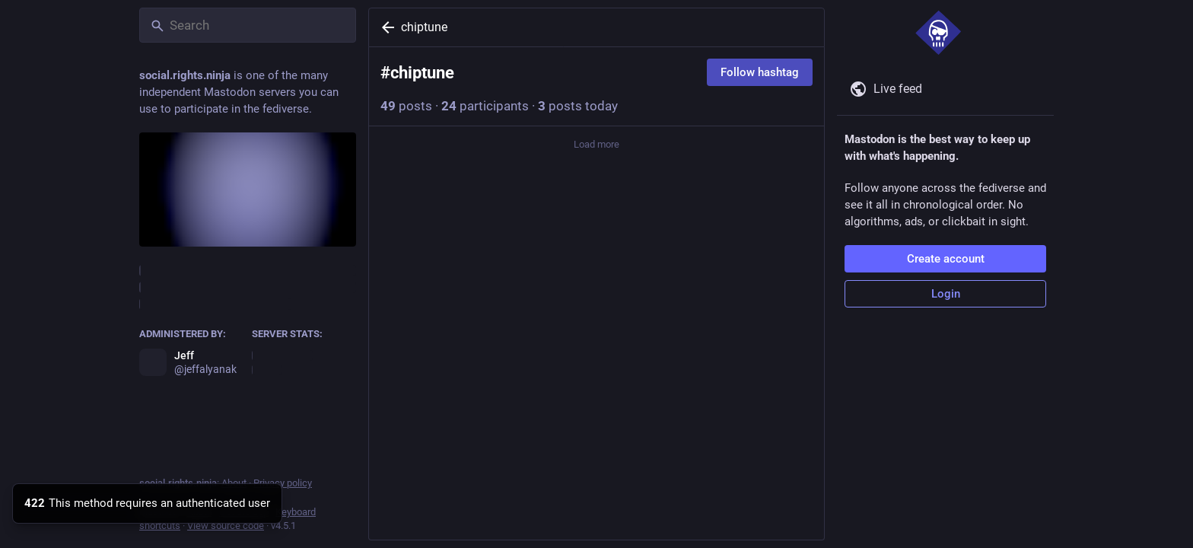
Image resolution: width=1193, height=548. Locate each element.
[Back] (385, 27)
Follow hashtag (760, 72)
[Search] (247, 25)
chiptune (424, 27)
